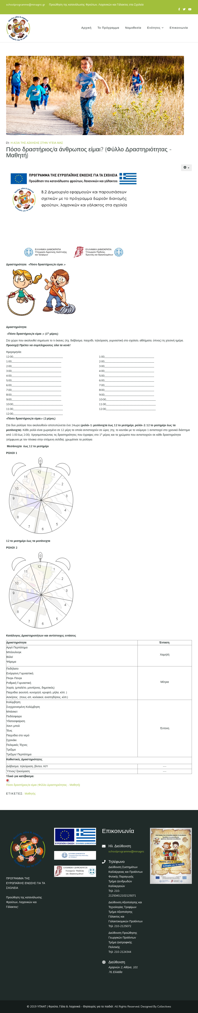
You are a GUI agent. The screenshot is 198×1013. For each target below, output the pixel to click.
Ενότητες (154, 28)
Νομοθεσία (133, 28)
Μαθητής (30, 794)
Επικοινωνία (179, 28)
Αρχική (86, 28)
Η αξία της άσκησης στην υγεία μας (37, 143)
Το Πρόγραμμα (108, 28)
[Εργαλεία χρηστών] (186, 167)
